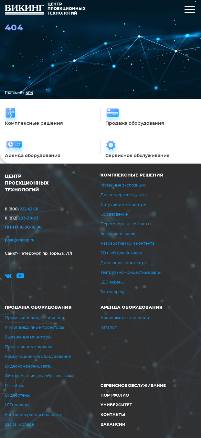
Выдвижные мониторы (28, 337)
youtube (20, 277)
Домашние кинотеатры (123, 263)
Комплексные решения (131, 175)
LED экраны (112, 282)
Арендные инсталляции (124, 318)
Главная (13, 93)
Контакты (112, 415)
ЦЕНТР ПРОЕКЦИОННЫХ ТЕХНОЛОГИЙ (27, 183)
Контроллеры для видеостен (34, 415)
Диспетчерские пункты (123, 195)
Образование (114, 214)
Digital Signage (19, 424)
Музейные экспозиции (123, 185)
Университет (116, 405)
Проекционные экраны (28, 347)
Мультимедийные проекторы (34, 327)
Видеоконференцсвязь (28, 366)
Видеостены (17, 395)
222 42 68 (21, 209)
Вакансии (112, 424)
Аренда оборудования (131, 307)
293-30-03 (21, 218)
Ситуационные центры (123, 205)
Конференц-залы (117, 234)
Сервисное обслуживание (133, 386)
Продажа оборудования (38, 307)
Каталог (108, 327)
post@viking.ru (20, 240)
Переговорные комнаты (124, 224)
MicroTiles (14, 386)
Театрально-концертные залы (130, 272)
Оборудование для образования (38, 376)
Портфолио (114, 395)
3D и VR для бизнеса (121, 253)
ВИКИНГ (24, 11)
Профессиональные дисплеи (34, 318)
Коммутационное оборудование (38, 356)
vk (8, 276)
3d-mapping (112, 292)
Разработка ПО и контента (127, 243)
